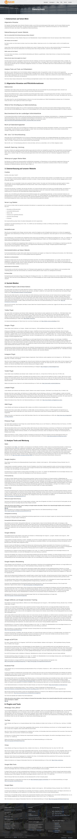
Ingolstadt (57, 823)
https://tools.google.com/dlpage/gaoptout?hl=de (15, 496)
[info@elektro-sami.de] (53, 811)
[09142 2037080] (53, 813)
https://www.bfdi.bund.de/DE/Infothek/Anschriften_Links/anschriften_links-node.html (23, 120)
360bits (15, 837)
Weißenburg (57, 824)
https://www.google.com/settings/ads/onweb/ (33, 584)
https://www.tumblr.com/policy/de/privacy (51, 383)
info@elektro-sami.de (33, 815)
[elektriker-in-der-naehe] (9, 2)
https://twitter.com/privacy (29, 318)
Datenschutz (63, 837)
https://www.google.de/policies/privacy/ (13, 629)
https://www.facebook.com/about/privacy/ (58, 684)
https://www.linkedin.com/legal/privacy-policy (52, 400)
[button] (54, 2)
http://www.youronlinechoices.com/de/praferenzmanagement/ (27, 692)
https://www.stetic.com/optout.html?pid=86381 (22, 455)
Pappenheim (57, 830)
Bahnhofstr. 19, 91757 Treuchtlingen (62, 815)
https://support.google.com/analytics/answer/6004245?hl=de (18, 510)
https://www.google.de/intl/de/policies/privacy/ (59, 798)
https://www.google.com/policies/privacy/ (14, 780)
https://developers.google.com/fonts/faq (39, 779)
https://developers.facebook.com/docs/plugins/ (21, 292)
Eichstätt (56, 828)
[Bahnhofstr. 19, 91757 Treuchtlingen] (53, 815)
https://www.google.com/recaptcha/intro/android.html (39, 661)
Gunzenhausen (58, 826)
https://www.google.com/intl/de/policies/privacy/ (15, 661)
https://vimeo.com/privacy (57, 760)
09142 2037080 (31, 811)
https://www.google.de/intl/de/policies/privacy (14, 740)
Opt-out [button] (6, 508)
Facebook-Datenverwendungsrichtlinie (27, 680)
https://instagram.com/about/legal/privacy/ (50, 366)
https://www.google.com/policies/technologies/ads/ (16, 595)
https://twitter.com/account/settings (49, 321)
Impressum (70, 837)
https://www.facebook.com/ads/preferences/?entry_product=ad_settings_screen (22, 688)
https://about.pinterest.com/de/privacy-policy (57, 436)
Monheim (57, 832)
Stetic (16, 446)
